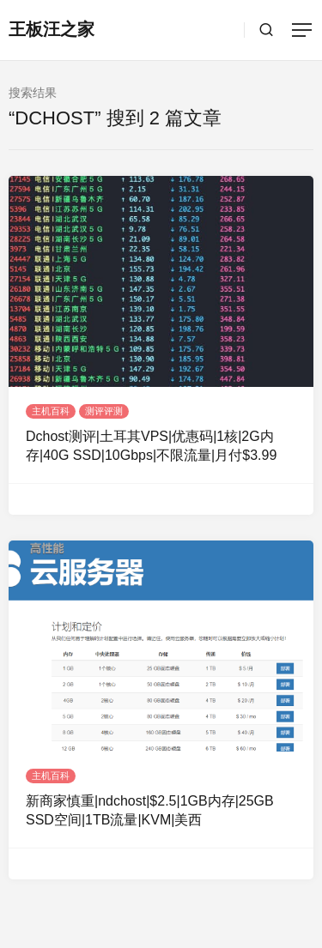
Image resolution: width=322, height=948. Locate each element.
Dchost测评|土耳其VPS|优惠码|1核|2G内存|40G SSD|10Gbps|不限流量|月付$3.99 (151, 445)
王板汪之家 (51, 29)
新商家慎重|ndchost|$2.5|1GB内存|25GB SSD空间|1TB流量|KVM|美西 (150, 810)
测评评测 (104, 411)
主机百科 (51, 411)
